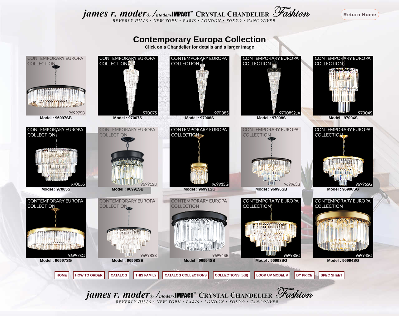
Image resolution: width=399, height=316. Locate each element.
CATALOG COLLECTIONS (186, 275)
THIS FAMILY (146, 275)
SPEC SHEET (332, 275)
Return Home (360, 14)
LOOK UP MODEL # (272, 275)
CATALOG (119, 275)
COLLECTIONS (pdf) (231, 275)
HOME (62, 275)
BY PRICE (304, 275)
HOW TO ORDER (89, 275)
